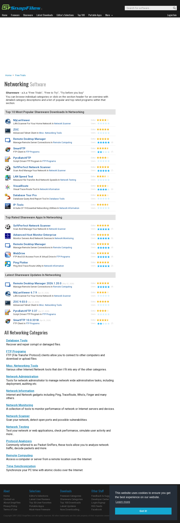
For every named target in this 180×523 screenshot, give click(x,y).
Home (8, 75)
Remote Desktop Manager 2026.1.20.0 (37, 283)
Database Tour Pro (25, 195)
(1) (105, 189)
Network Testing (68, 180)
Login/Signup (98, 502)
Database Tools (57, 199)
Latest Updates (68, 506)
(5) (105, 238)
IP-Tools (18, 204)
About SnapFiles (12, 502)
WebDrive (19, 253)
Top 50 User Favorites (40, 502)
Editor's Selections (38, 496)
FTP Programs (33, 152)
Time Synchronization (21, 466)
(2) (105, 266)
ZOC (16, 129)
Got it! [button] (143, 511)
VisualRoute (20, 186)
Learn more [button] (123, 501)
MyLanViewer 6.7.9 (25, 292)
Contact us (9, 499)
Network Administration (22, 376)
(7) (105, 152)
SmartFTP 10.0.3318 (26, 320)
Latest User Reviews (39, 499)
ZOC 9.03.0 (20, 301)
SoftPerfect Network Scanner (32, 167)
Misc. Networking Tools (50, 133)
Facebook (96, 509)
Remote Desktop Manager (29, 139)
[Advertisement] (90, 46)
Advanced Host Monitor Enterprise (34, 234)
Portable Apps (36, 506)
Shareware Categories (71, 499)
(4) (105, 142)
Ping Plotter (20, 262)
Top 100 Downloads (70, 502)
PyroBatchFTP (22, 157)
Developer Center (100, 499)
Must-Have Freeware (39, 509)
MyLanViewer (21, 120)
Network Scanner (62, 123)
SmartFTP (19, 148)
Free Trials (20, 75)
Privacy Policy (10, 506)
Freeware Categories (70, 496)
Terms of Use (10, 509)
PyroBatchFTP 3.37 (25, 311)
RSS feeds (96, 506)
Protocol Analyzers (19, 441)
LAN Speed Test (23, 176)
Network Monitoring (64, 238)
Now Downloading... (70, 509)
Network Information (50, 189)
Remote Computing (62, 142)
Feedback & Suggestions (104, 496)
